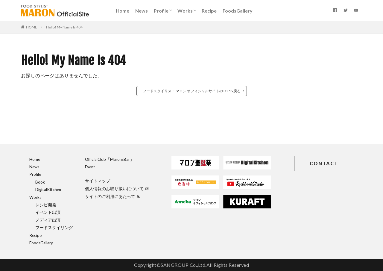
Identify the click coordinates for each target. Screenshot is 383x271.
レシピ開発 (45, 204)
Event (90, 166)
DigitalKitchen (48, 189)
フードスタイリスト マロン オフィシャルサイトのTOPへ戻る (192, 91)
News (141, 10)
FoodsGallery (238, 10)
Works (185, 10)
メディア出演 (47, 220)
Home (122, 10)
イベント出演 (47, 212)
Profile (161, 10)
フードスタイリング (54, 227)
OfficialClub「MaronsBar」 (109, 159)
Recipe (209, 10)
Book (40, 182)
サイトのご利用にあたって (112, 196)
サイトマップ (97, 180)
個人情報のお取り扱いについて (116, 188)
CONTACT (324, 163)
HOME (31, 27)
